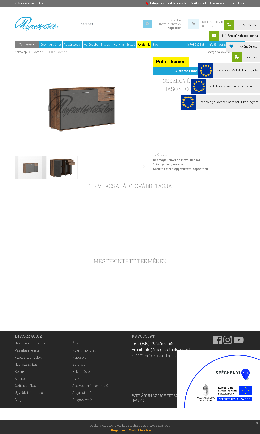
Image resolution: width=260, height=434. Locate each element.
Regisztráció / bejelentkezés (220, 21)
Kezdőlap (21, 52)
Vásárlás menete (27, 393)
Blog (156, 44)
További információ (140, 430)
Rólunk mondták (84, 393)
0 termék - (208, 26)
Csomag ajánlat (50, 44)
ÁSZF (76, 386)
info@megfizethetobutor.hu (226, 44)
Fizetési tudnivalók (169, 24)
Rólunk (20, 414)
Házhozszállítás (26, 407)
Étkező (131, 44)
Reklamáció (81, 414)
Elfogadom (117, 430)
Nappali (106, 44)
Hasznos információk (30, 386)
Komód (38, 52)
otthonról (31, 3)
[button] (138, 106)
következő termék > (233, 52)
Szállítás (175, 20)
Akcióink (144, 44)
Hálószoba (91, 44)
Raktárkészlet (72, 44)
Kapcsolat (174, 28)
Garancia (78, 407)
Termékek (25, 44)
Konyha (119, 44)
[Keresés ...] (147, 24)
